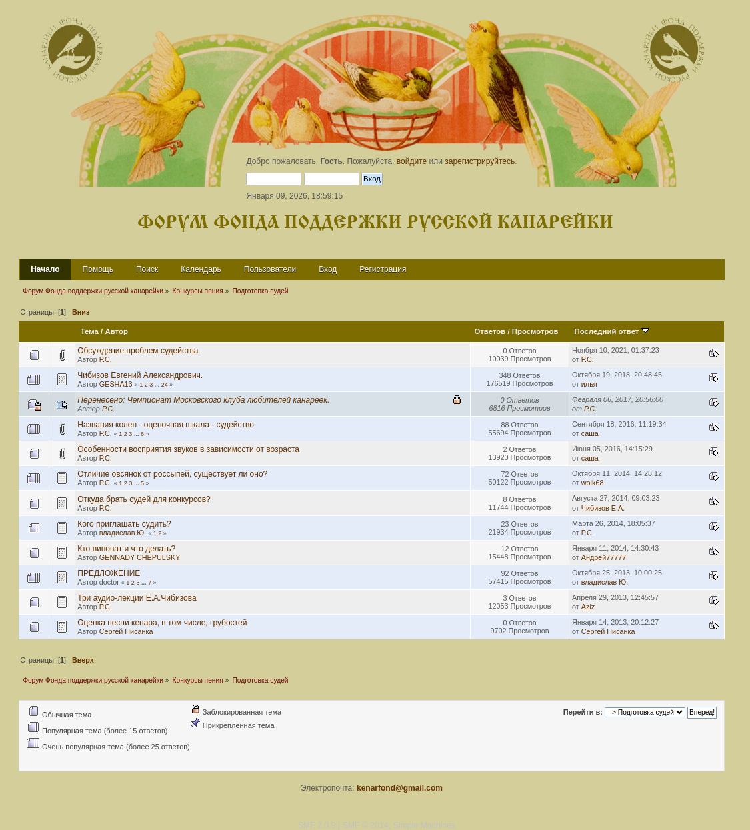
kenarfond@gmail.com (400, 788)
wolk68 (592, 483)
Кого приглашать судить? (124, 524)
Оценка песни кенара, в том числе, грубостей (162, 622)
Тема (90, 331)
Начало (45, 269)
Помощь (98, 269)
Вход (328, 269)
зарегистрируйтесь (480, 161)
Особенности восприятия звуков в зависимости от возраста (188, 449)
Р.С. (105, 359)
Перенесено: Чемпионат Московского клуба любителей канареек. (203, 400)
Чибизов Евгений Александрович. (140, 375)
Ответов (489, 331)
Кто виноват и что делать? (126, 548)
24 (164, 384)
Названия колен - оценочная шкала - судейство (165, 424)
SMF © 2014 (365, 825)
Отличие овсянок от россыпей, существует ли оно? (172, 474)
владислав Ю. (122, 533)
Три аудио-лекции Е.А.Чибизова (136, 598)
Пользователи (270, 269)
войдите (412, 161)
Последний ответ (612, 331)
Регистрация (382, 269)
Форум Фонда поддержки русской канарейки (375, 223)
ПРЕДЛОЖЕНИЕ (108, 573)
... (158, 384)
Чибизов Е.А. (603, 508)
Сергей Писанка (126, 631)
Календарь (201, 269)
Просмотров (535, 331)
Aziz (588, 607)
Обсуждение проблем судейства (137, 350)
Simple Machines (424, 825)
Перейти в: (583, 712)
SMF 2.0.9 (317, 825)
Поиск (147, 269)
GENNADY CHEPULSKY (140, 557)
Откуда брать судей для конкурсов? (143, 499)
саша (590, 433)
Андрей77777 (604, 557)
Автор (116, 331)
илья (589, 384)
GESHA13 (116, 384)
